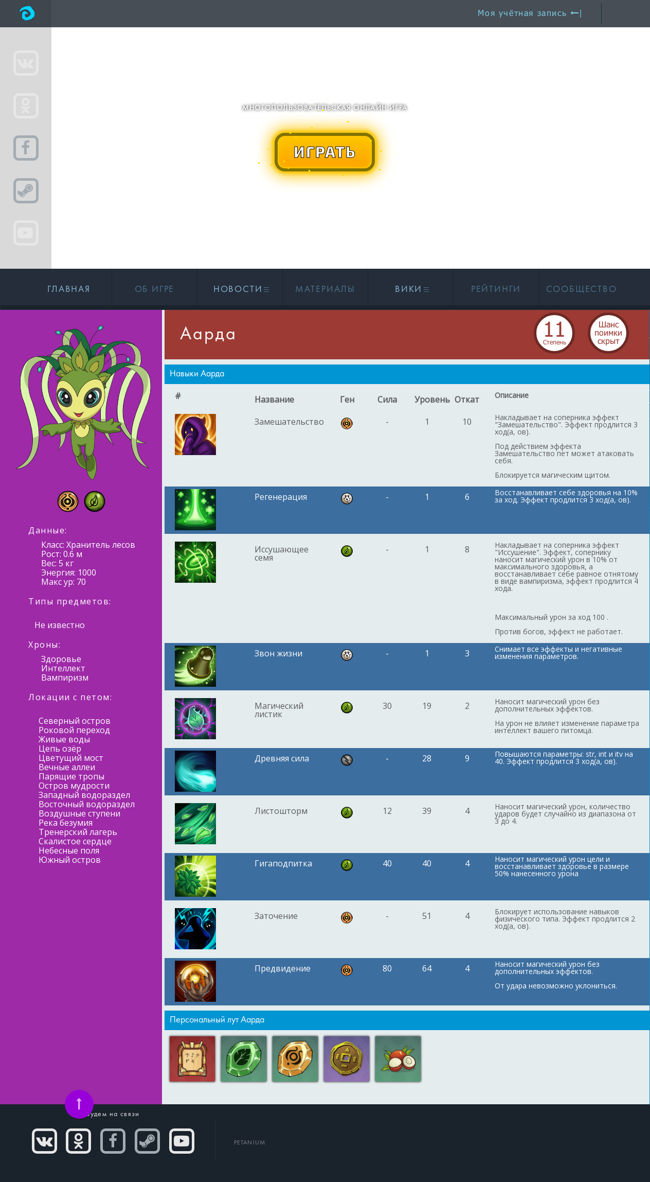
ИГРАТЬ (325, 151)
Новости (239, 289)
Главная (69, 289)
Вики (410, 289)
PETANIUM (250, 1143)
